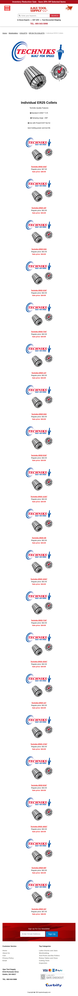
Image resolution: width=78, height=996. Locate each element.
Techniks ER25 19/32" (39, 827)
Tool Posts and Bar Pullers (49, 956)
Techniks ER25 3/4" (39, 909)
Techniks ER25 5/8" (39, 868)
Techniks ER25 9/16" (39, 785)
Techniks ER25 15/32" (39, 662)
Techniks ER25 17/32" (39, 744)
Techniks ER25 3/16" (39, 290)
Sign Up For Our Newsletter (39, 929)
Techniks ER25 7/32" (39, 332)
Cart (4, 956)
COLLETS (23, 33)
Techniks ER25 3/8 (39, 538)
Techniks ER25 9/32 (38, 414)
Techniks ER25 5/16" (39, 455)
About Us (6, 953)
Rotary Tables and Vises (48, 958)
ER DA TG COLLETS (36, 33)
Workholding (13, 33)
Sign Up (51, 934)
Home (5, 33)
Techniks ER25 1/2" (39, 703)
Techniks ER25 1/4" (39, 373)
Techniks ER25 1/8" (39, 208)
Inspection (43, 963)
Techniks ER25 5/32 (38, 249)
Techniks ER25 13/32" (39, 579)
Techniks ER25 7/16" (39, 620)
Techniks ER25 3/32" (39, 167)
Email (5, 961)
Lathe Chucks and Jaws (48, 951)
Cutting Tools (44, 961)
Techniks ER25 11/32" (39, 497)
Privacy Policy (8, 958)
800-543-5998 (41, 24)
